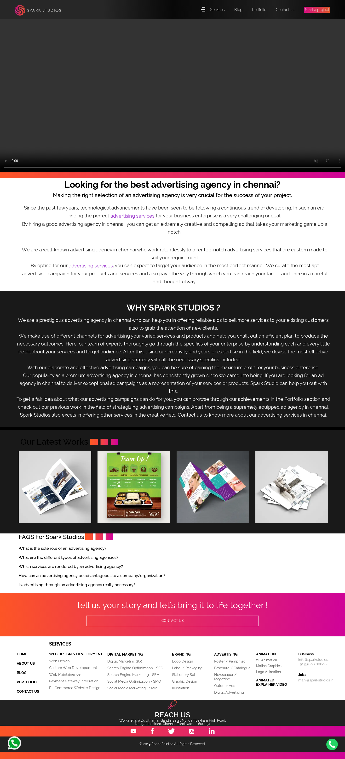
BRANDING (181, 654)
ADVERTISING (226, 654)
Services (217, 9)
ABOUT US (26, 663)
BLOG (22, 673)
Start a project (317, 9)
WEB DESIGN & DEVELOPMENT (76, 654)
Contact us (285, 9)
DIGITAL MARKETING (125, 654)
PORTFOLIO (27, 682)
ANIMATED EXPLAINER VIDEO (271, 682)
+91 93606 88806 (312, 664)
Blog (238, 9)
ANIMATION (266, 654)
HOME (22, 654)
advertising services (132, 216)
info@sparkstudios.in (315, 659)
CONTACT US (172, 621)
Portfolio (259, 9)
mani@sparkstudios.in (316, 680)
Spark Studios (39, 12)
